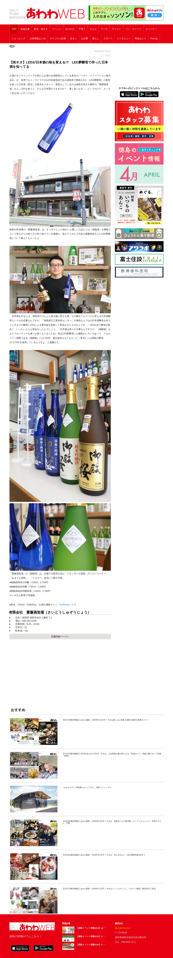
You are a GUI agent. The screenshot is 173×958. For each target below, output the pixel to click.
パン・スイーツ (133, 29)
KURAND (64, 604)
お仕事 (84, 38)
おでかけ (69, 29)
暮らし (95, 38)
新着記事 (25, 29)
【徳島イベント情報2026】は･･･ (91, 928)
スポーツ (108, 38)
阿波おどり (140, 38)
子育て (82, 29)
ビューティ (151, 29)
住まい (73, 38)
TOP (14, 29)
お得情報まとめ (38, 38)
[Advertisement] (60, 671)
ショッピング (18, 38)
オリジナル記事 (58, 38)
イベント (56, 29)
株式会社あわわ (123, 928)
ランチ (104, 29)
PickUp (154, 38)
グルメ (93, 29)
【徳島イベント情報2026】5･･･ (91, 936)
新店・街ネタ (41, 29)
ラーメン (116, 29)
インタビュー (124, 38)
